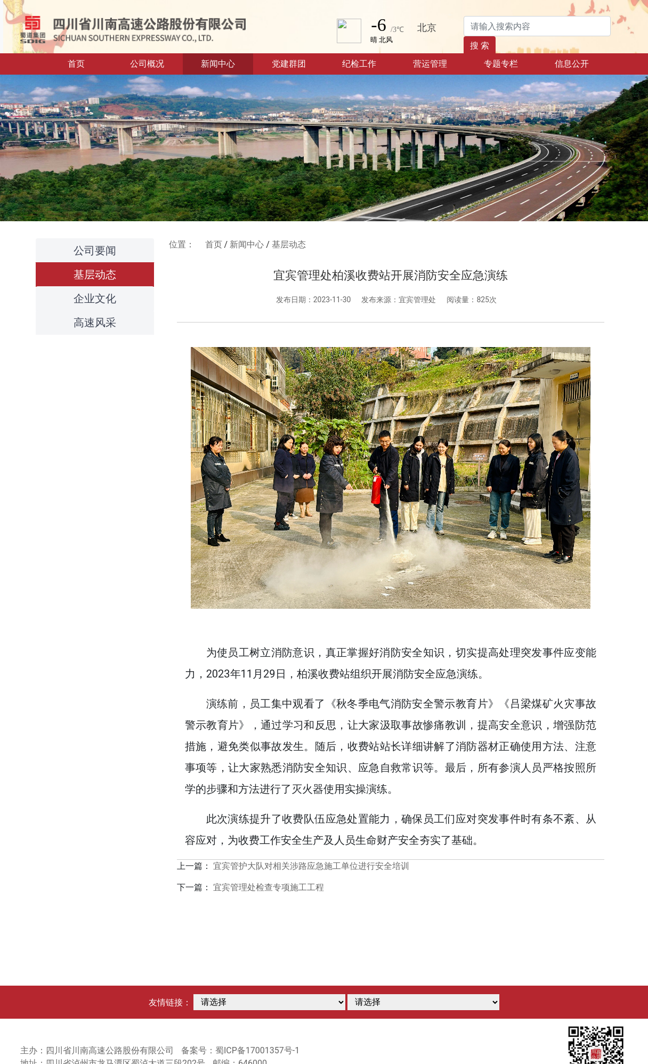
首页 (89, 63)
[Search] (537, 26)
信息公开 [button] (572, 64)
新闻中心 (247, 244)
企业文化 (95, 298)
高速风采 (95, 322)
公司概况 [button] (147, 64)
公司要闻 (95, 250)
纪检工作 (359, 64)
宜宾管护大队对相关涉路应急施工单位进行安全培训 (311, 866)
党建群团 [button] (289, 64)
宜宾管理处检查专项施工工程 (268, 887)
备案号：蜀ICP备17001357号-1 (240, 1050)
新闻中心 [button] (218, 64)
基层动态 (95, 274)
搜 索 (479, 46)
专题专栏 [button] (501, 64)
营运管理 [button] (430, 64)
